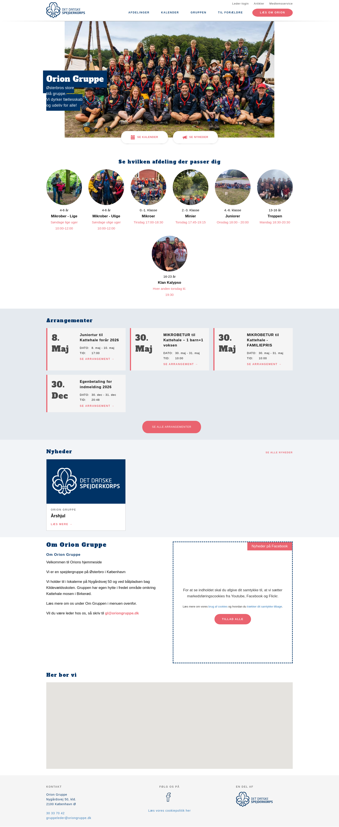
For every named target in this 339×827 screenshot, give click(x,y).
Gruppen (198, 12)
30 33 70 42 (55, 813)
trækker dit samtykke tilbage (264, 606)
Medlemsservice (281, 3)
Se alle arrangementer (171, 426)
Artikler (259, 3)
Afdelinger (139, 12)
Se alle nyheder (279, 452)
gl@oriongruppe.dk (122, 613)
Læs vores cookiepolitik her (169, 810)
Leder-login (240, 3)
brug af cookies (217, 606)
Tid (82, 353)
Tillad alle (232, 619)
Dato (84, 347)
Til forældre (230, 12)
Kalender (170, 12)
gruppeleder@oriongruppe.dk (68, 818)
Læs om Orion (272, 12)
